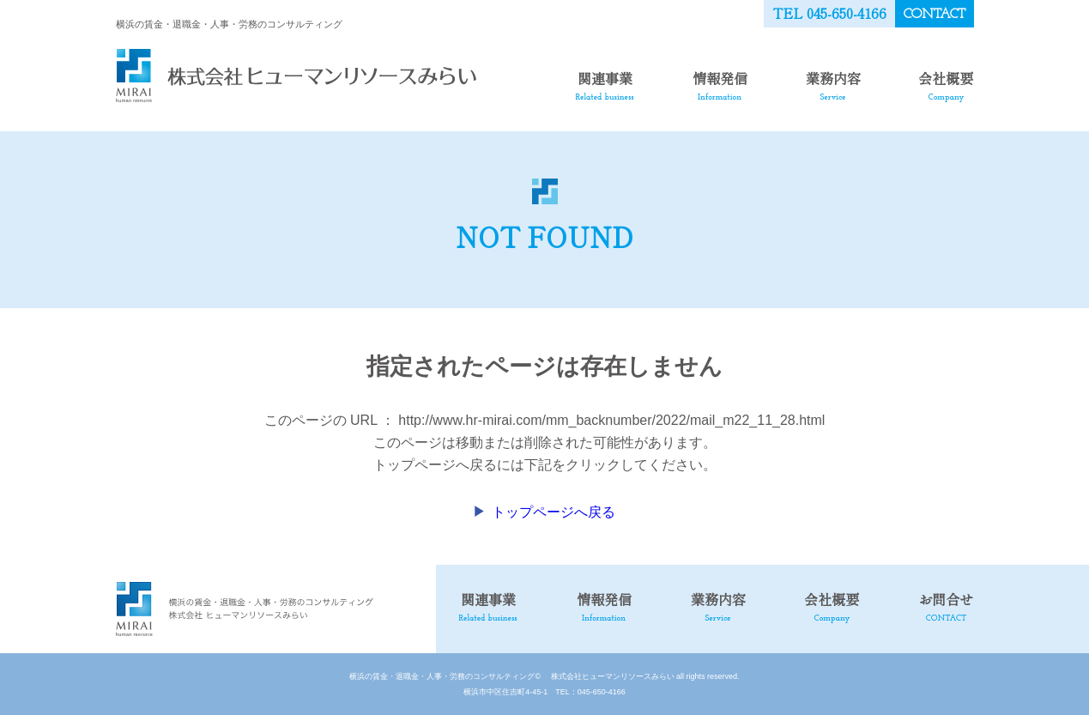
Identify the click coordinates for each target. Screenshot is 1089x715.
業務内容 (833, 85)
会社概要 (945, 85)
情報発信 (720, 85)
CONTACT (934, 14)
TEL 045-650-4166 (829, 13)
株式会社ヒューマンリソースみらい (609, 676)
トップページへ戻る (553, 512)
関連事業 (605, 85)
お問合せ (945, 606)
